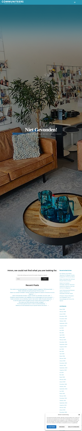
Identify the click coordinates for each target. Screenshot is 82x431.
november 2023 (63, 363)
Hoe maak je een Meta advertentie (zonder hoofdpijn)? (31, 302)
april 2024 (62, 353)
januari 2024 (62, 361)
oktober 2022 (63, 386)
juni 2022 (62, 391)
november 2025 (63, 318)
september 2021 (63, 403)
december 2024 (63, 342)
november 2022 (63, 384)
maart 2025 (62, 337)
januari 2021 (62, 410)
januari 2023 (62, 382)
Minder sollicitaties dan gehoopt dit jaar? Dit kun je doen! (31, 291)
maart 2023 (62, 377)
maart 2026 (62, 309)
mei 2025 (62, 332)
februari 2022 (63, 396)
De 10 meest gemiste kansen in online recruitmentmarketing (31, 303)
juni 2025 (62, 330)
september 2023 (63, 368)
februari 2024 (63, 358)
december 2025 (63, 316)
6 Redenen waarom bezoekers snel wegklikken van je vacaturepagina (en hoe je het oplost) (31, 297)
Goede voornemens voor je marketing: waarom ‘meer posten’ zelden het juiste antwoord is (31, 299)
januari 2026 (62, 314)
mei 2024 (62, 351)
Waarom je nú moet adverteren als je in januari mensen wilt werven (31, 305)
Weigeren (61, 427)
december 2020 (63, 412)
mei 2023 (62, 375)
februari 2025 (63, 339)
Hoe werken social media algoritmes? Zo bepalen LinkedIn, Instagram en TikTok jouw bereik (31, 289)
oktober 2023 (63, 365)
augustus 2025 (63, 325)
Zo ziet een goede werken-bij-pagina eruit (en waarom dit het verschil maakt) (31, 300)
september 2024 (63, 344)
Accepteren (51, 427)
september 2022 (63, 389)
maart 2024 (62, 356)
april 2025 (62, 335)
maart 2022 (62, 393)
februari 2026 (63, 311)
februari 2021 (63, 407)
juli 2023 (62, 372)
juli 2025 (62, 328)
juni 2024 (62, 349)
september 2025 (63, 323)
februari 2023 (63, 379)
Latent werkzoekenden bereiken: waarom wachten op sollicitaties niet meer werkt (31, 295)
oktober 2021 (63, 400)
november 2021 (63, 398)
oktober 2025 (63, 321)
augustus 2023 (63, 370)
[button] (79, 414)
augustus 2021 (63, 405)
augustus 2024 (63, 346)
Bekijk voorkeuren (73, 427)
